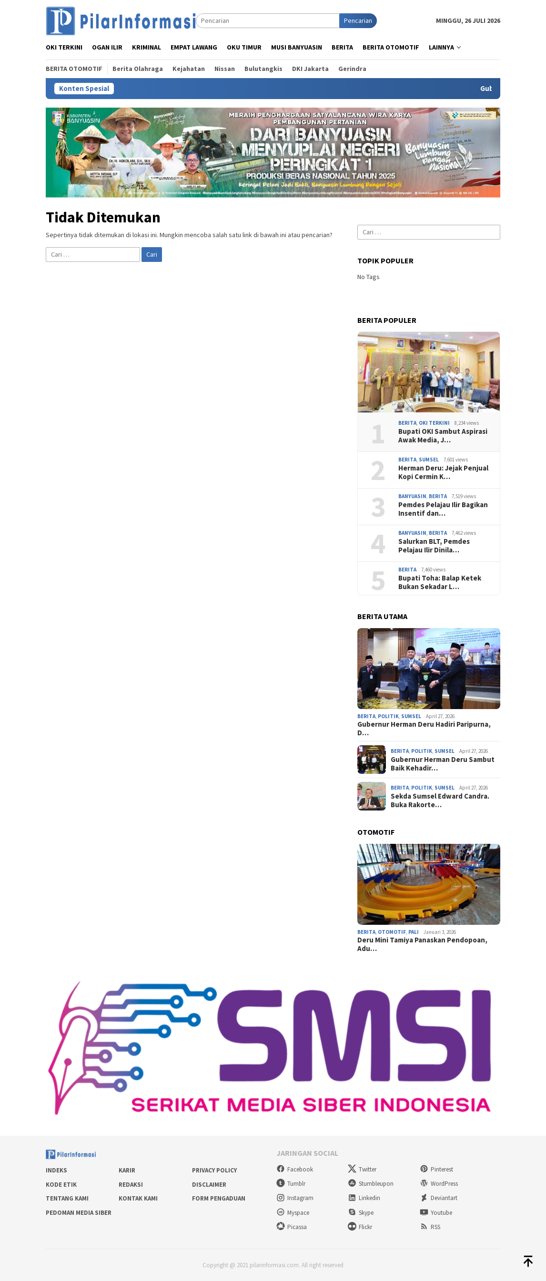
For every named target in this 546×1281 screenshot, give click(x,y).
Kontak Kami (138, 1198)
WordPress (439, 1184)
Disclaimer (209, 1185)
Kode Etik (61, 1185)
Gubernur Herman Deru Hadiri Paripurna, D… (424, 728)
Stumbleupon (371, 1184)
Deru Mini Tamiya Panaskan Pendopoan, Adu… (422, 944)
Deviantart (438, 1198)
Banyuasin (412, 496)
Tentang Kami (67, 1198)
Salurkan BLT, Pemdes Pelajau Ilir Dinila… (434, 545)
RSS (430, 1227)
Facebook (294, 1169)
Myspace (292, 1213)
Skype (361, 1213)
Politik (388, 716)
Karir (127, 1170)
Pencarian (358, 20)
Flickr (360, 1227)
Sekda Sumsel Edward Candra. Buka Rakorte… (440, 800)
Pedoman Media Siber (78, 1213)
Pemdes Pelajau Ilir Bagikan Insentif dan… (443, 509)
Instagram (294, 1198)
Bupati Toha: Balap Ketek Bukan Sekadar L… (439, 582)
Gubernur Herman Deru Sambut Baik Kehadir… (443, 763)
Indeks (56, 1170)
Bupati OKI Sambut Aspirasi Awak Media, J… (442, 435)
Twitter (362, 1169)
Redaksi (131, 1185)
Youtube (436, 1213)
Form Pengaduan (218, 1198)
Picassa (291, 1227)
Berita (407, 423)
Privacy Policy (214, 1170)
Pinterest (436, 1169)
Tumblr (290, 1184)
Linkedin (364, 1198)
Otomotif (392, 932)
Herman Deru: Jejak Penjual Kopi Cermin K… (443, 472)
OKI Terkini (434, 423)
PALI (413, 932)
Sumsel (429, 459)
